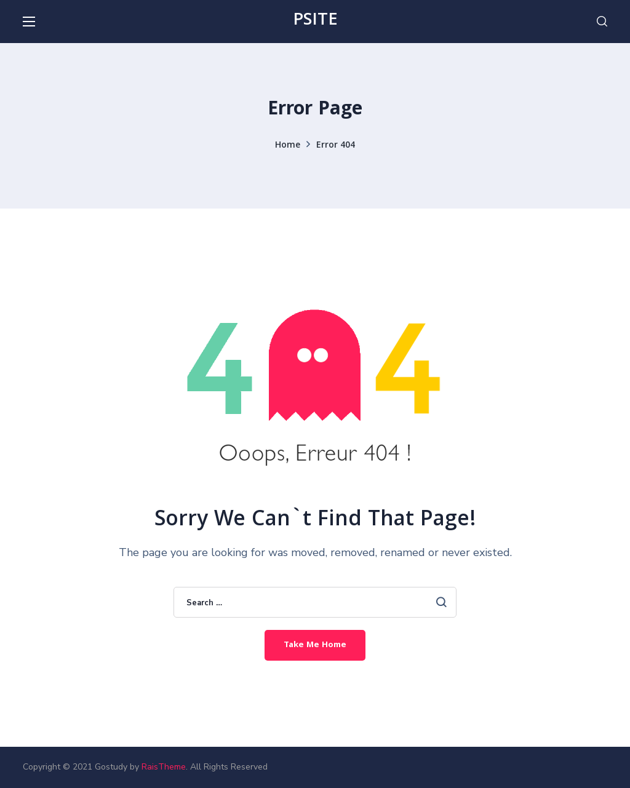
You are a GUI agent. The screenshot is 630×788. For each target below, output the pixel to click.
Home (287, 145)
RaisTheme (164, 767)
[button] (602, 21)
